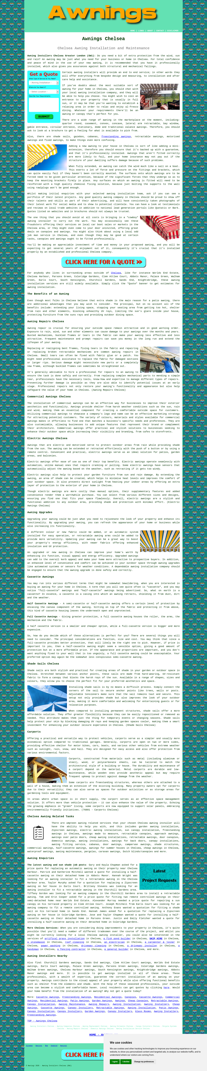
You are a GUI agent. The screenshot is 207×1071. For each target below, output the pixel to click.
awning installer (160, 823)
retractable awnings (143, 837)
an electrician (114, 942)
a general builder (116, 949)
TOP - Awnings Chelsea (42, 1021)
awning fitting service (68, 844)
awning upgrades (169, 563)
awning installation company (97, 92)
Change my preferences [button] (144, 1062)
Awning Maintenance (72, 1004)
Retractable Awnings (164, 1000)
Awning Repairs (99, 1004)
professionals (150, 984)
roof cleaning (74, 942)
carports (120, 738)
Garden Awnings (102, 1000)
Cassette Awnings (47, 997)
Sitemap (29, 1046)
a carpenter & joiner (160, 942)
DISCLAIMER (172, 31)
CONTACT (160, 31)
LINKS (141, 31)
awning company (88, 893)
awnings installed (117, 973)
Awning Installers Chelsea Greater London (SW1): (61, 55)
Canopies (130, 997)
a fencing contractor (71, 949)
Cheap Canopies (138, 1000)
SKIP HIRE (155, 938)
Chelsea (116, 273)
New (46, 1046)
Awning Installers (156, 1004)
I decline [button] (125, 1062)
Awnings (120, 1000)
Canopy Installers (80, 1008)
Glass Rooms (143, 1011)
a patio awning (159, 300)
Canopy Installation (41, 1004)
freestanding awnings (116, 136)
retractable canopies (136, 833)
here (166, 987)
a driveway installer (142, 945)
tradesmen (104, 931)
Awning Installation (126, 1004)
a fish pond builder (117, 938)
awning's (108, 386)
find (38, 962)
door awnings (112, 844)
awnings (142, 127)
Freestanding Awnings (76, 997)
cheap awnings (153, 848)
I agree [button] (115, 1062)
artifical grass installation (65, 938)
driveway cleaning (93, 945)
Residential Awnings (108, 997)
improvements (113, 928)
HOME (132, 31)
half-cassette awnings (71, 848)
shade (109, 697)
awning (50, 59)
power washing (50, 945)
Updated (54, 1046)
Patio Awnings (79, 1000)
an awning (43, 587)
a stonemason (36, 942)
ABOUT (150, 31)
